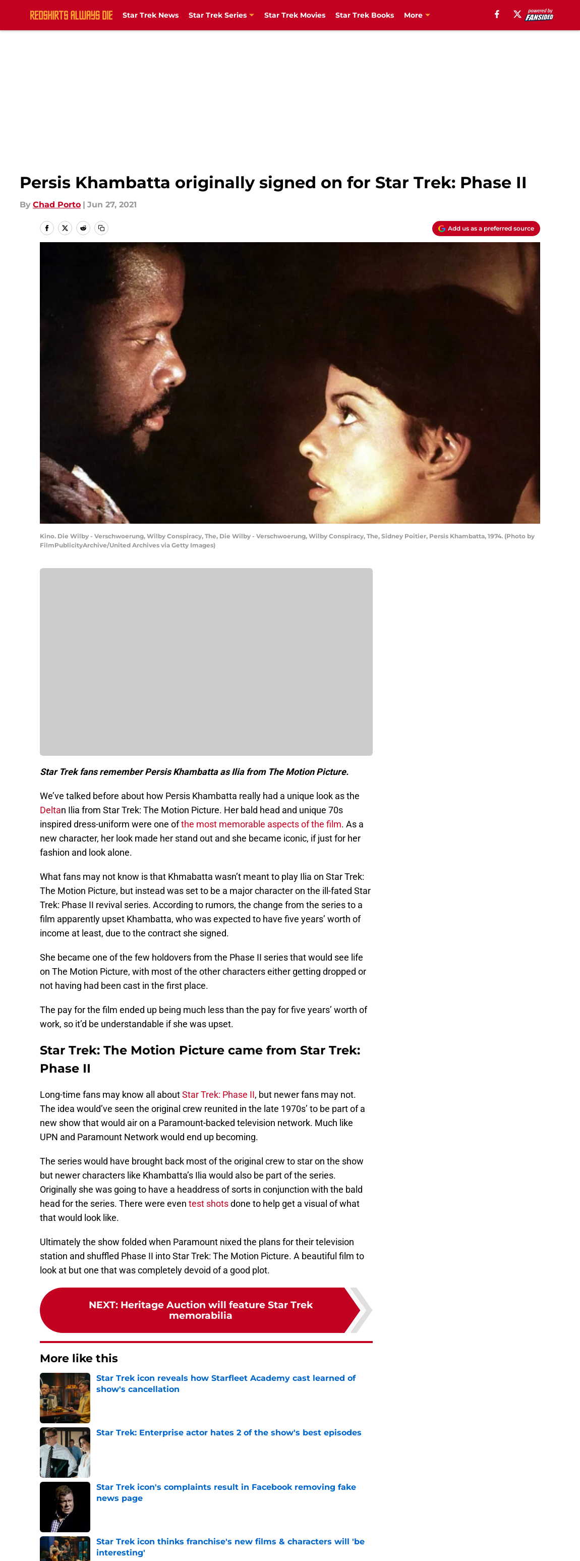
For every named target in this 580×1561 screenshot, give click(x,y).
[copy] (101, 228)
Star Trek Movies (294, 15)
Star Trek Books (364, 15)
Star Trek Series (218, 15)
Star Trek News (151, 15)
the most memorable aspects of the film (261, 824)
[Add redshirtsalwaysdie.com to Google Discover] (486, 228)
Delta (50, 810)
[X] (517, 14)
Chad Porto (57, 204)
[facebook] (497, 14)
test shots (208, 1203)
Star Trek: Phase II (217, 1094)
